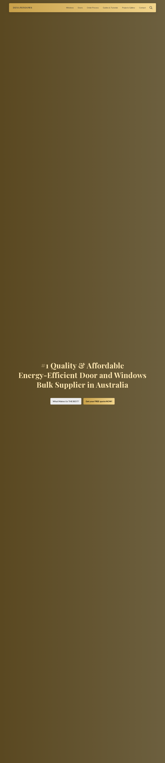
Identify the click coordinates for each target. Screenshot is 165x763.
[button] (151, 7)
